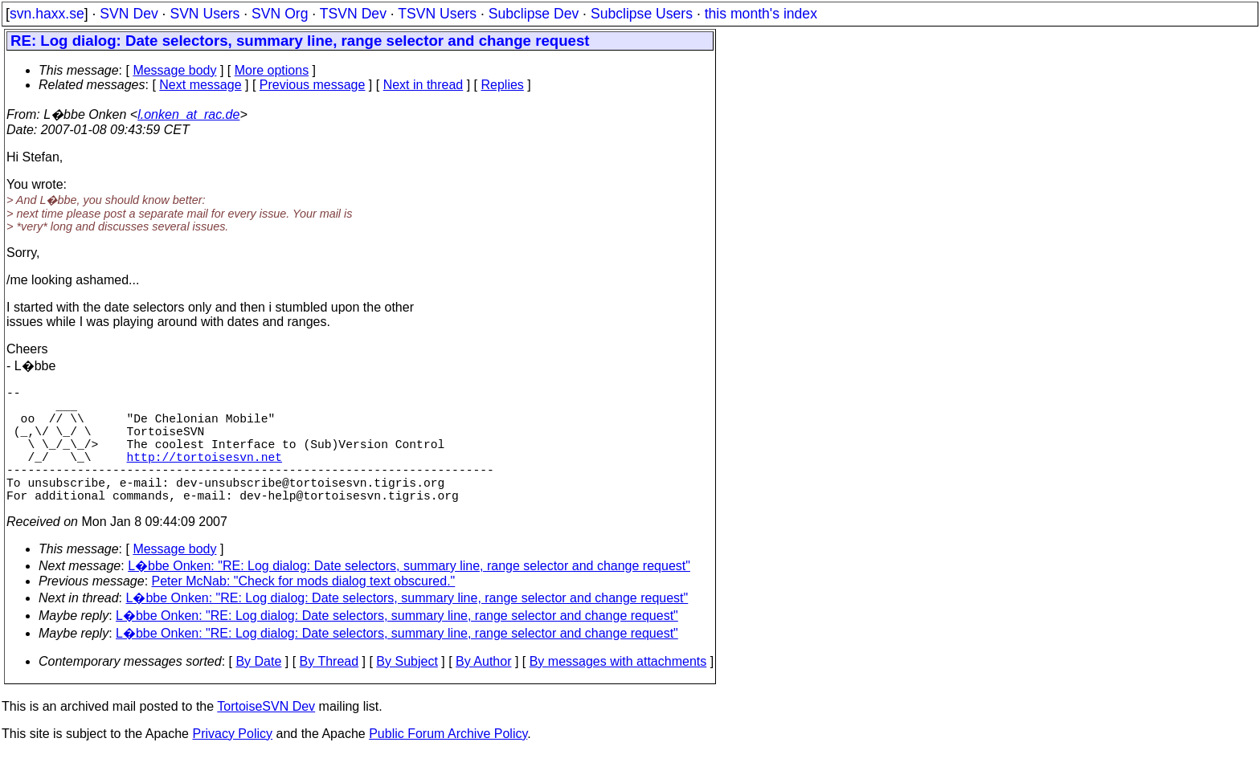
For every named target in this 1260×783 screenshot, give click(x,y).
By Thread (329, 690)
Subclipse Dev (534, 14)
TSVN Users (437, 14)
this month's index (761, 14)
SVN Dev (129, 14)
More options (272, 70)
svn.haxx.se (47, 14)
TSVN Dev (353, 14)
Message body (174, 70)
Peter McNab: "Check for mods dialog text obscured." (304, 610)
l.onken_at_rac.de (188, 114)
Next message (200, 85)
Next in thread (423, 85)
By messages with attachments (618, 690)
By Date (258, 690)
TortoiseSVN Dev (266, 735)
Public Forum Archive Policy (448, 762)
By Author (483, 690)
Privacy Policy (232, 762)
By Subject (406, 690)
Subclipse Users (642, 14)
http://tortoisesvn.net (204, 475)
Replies (502, 85)
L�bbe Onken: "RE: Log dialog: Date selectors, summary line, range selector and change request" (409, 595)
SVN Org (280, 14)
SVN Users (204, 14)
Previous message (313, 85)
